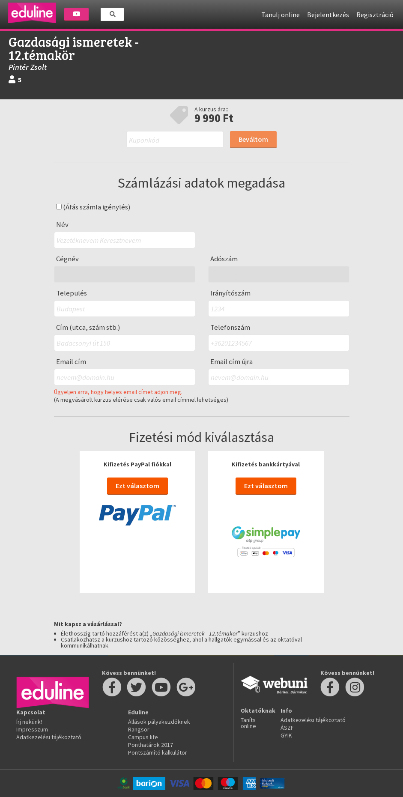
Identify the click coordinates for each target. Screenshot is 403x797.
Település (71, 293)
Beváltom (253, 139)
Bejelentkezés (328, 14)
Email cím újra (231, 361)
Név (62, 224)
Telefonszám (230, 327)
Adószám (224, 259)
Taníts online (248, 723)
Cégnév (67, 259)
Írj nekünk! (29, 721)
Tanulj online (280, 14)
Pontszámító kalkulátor (157, 752)
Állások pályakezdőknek (159, 721)
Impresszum (32, 729)
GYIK (286, 735)
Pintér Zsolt (28, 67)
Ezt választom (137, 485)
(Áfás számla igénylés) (93, 207)
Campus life (143, 737)
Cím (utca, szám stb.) (88, 327)
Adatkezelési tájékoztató (48, 737)
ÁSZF (287, 727)
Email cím (71, 361)
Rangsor (138, 729)
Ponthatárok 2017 (150, 745)
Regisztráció (375, 14)
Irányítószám (230, 293)
